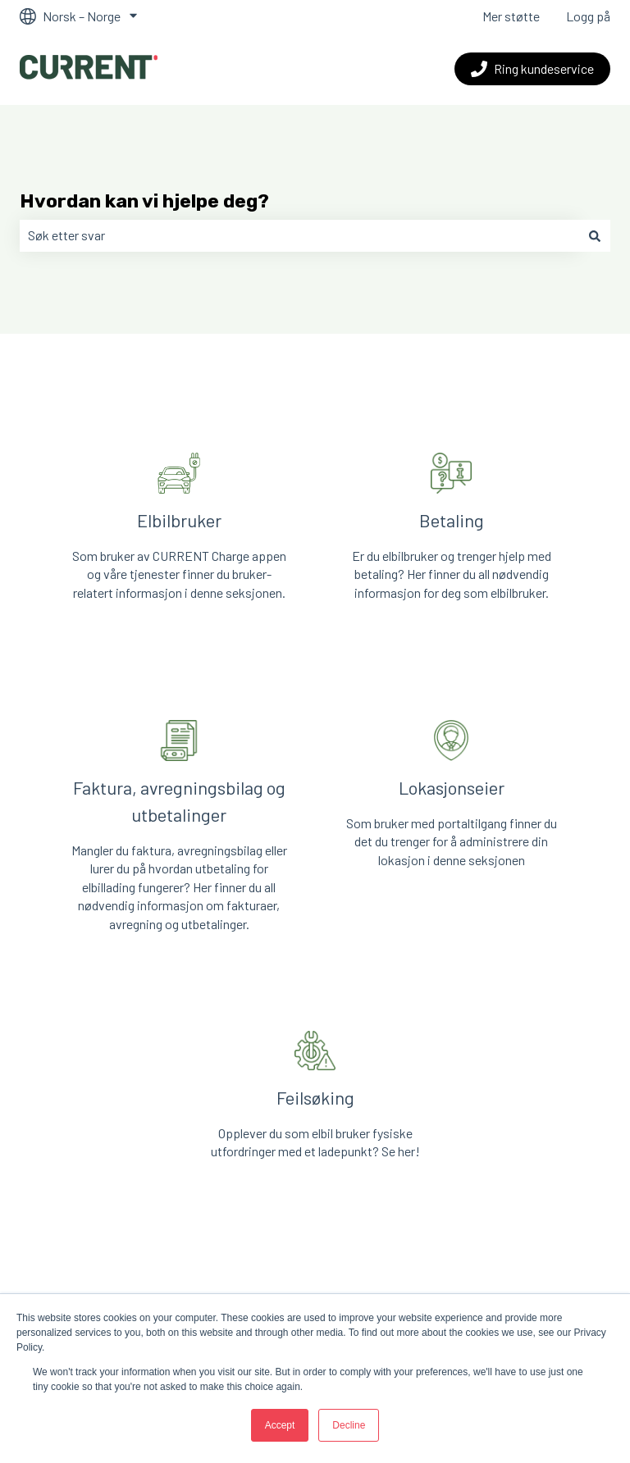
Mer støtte (511, 16)
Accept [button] (280, 1425)
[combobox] (299, 235)
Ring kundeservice (532, 69)
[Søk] (594, 235)
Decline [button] (348, 1425)
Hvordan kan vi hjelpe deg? (144, 200)
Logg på (588, 16)
